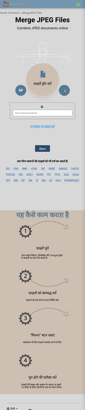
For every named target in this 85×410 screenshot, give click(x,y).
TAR (30, 180)
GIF (43, 168)
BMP (24, 168)
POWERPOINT (71, 180)
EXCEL (76, 174)
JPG (8, 168)
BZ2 (44, 180)
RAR (16, 180)
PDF (21, 174)
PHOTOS (10, 174)
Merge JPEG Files (32, 13)
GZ (50, 180)
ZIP (23, 180)
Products (14, 13)
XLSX (66, 174)
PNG (16, 168)
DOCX (30, 174)
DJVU (58, 180)
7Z (37, 180)
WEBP (52, 168)
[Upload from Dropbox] (20, 90)
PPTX (57, 174)
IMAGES (63, 168)
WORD (39, 174)
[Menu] (78, 4)
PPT (49, 174)
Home (3, 13)
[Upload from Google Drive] (64, 90)
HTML (34, 168)
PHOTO (75, 168)
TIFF (8, 180)
